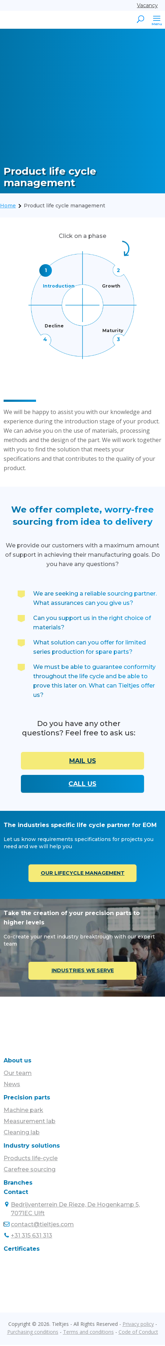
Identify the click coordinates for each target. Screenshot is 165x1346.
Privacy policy (138, 1325)
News (12, 1085)
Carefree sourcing (29, 1170)
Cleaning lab (22, 1133)
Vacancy (147, 5)
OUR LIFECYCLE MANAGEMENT (83, 873)
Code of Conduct (138, 1332)
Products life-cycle (31, 1159)
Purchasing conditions (32, 1332)
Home (8, 205)
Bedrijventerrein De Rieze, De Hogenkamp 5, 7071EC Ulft (75, 1210)
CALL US (82, 784)
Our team (18, 1074)
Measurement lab (29, 1122)
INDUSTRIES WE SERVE (83, 971)
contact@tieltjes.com (42, 1225)
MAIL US (82, 761)
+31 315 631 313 (31, 1236)
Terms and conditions (88, 1332)
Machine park (23, 1111)
